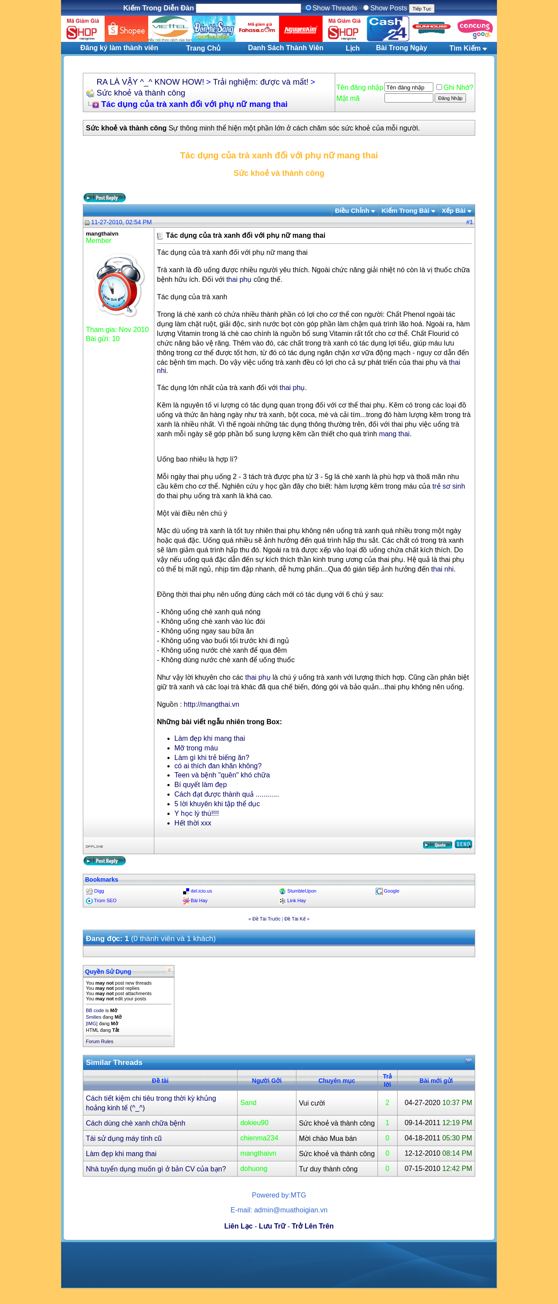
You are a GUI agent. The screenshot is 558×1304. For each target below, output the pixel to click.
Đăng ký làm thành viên (119, 47)
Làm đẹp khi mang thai (209, 738)
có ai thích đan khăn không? (218, 766)
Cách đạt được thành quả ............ (226, 794)
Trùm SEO (105, 900)
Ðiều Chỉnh (352, 210)
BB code (95, 1010)
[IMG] (92, 1023)
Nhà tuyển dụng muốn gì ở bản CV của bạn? (156, 1169)
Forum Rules (99, 1041)
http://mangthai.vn (211, 704)
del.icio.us (201, 890)
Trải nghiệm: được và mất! (261, 81)
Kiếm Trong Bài (405, 210)
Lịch (353, 48)
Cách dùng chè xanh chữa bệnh (135, 1123)
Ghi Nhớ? (454, 87)
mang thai (394, 434)
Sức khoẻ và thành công (140, 92)
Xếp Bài (454, 210)
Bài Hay (199, 900)
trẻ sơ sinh (448, 486)
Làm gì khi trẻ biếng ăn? (211, 757)
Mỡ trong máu (196, 748)
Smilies (93, 1017)
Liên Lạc (239, 1226)
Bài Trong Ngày (401, 47)
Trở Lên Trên (312, 1226)
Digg (99, 890)
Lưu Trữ (272, 1226)
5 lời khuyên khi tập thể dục (217, 804)
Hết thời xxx (192, 823)
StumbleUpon (301, 890)
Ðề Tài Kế (294, 918)
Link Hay (296, 900)
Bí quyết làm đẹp (200, 784)
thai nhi (442, 569)
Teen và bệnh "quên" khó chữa (222, 775)
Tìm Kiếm (465, 48)
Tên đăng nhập (360, 87)
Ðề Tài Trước (266, 918)
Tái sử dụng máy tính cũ (124, 1138)
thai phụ (239, 279)
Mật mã (348, 98)
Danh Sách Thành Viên (285, 47)
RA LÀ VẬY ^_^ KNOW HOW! (150, 81)
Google (391, 890)
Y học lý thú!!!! (196, 813)
